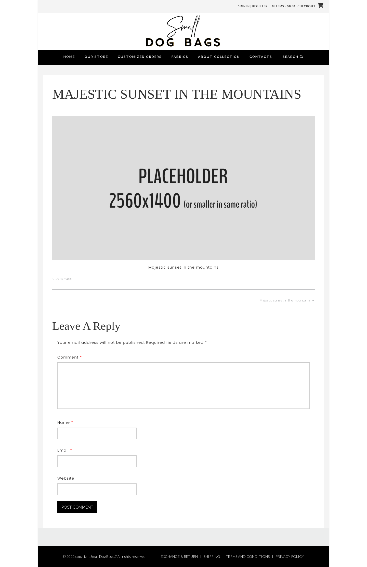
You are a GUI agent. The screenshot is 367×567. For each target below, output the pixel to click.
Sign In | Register (253, 6)
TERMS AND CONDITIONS (248, 556)
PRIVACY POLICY (290, 556)
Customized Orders (140, 57)
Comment (69, 357)
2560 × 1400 (62, 279)
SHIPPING (212, 556)
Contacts (261, 57)
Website (65, 478)
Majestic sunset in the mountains (287, 300)
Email (64, 450)
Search (293, 57)
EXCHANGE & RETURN (179, 556)
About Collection (219, 57)
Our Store (96, 57)
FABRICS (180, 57)
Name (65, 422)
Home (69, 57)
